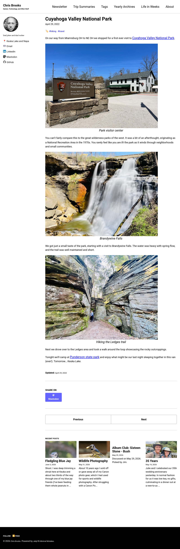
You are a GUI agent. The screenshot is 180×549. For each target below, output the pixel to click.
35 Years (152, 482)
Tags (104, 7)
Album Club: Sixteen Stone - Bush (126, 471)
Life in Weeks (150, 7)
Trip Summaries (84, 7)
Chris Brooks (18, 7)
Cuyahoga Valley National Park (78, 19)
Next (144, 437)
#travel (63, 31)
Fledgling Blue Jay (58, 482)
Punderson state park (90, 375)
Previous (78, 437)
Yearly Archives (124, 7)
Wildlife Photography (93, 482)
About (170, 7)
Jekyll (38, 541)
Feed (18, 535)
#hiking (53, 31)
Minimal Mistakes (51, 541)
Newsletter (59, 7)
